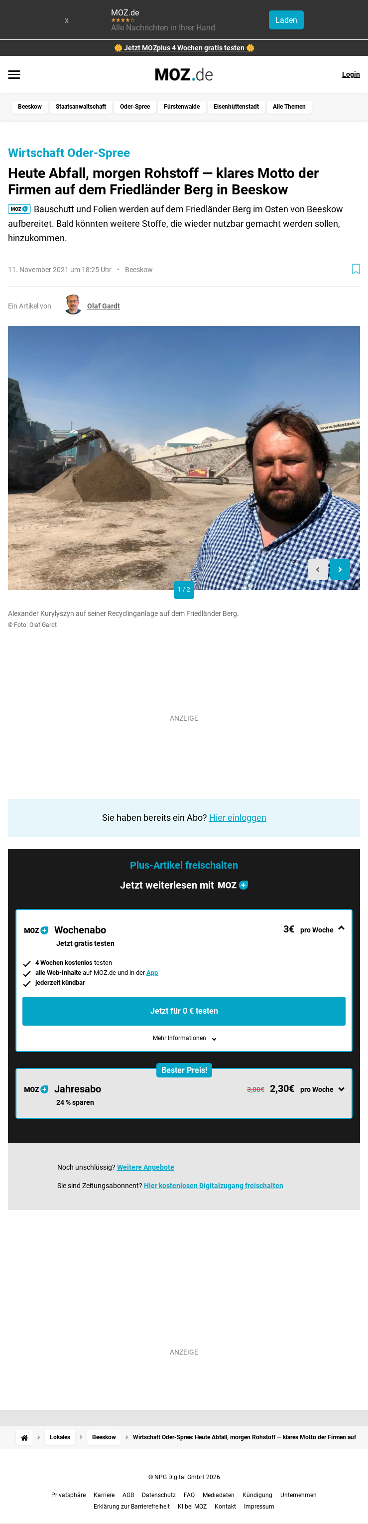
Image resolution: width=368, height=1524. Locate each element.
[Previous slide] (318, 569)
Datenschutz (159, 1495)
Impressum (259, 1506)
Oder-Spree (135, 106)
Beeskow (30, 106)
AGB (128, 1495)
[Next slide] (340, 569)
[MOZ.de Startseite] (184, 74)
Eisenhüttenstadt (236, 106)
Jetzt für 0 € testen (184, 1011)
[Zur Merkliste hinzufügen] (356, 269)
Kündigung (257, 1495)
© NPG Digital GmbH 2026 (184, 1477)
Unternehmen (298, 1495)
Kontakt (225, 1506)
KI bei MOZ (192, 1506)
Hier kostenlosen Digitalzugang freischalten (213, 1186)
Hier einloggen (237, 817)
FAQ (189, 1495)
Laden (286, 20)
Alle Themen (289, 106)
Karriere (104, 1495)
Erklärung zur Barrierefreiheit (132, 1506)
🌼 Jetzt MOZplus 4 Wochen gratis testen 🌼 (184, 48)
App (152, 972)
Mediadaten (219, 1495)
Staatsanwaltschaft (81, 106)
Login (351, 74)
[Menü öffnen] (14, 75)
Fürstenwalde (182, 106)
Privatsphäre (68, 1495)
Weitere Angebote (145, 1167)
